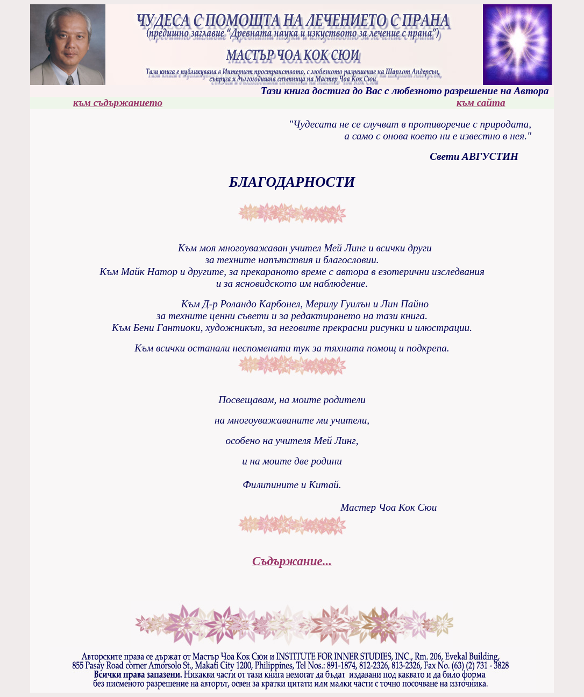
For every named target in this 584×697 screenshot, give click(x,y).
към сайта (481, 102)
